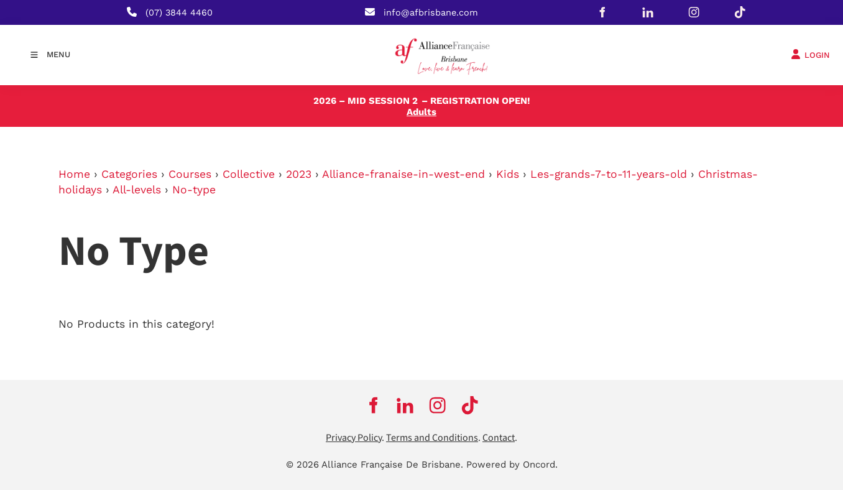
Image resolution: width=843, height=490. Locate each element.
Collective (249, 174)
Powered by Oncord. (512, 464)
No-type (194, 189)
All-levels (137, 189)
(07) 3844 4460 (179, 12)
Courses (189, 174)
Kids (507, 174)
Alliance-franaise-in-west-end (403, 174)
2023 (298, 174)
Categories (129, 174)
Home (74, 174)
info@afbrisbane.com (431, 12)
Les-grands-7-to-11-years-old (608, 174)
